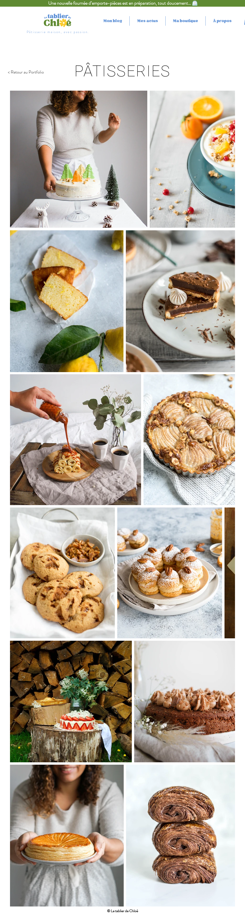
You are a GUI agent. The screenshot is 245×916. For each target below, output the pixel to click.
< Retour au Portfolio (26, 72)
